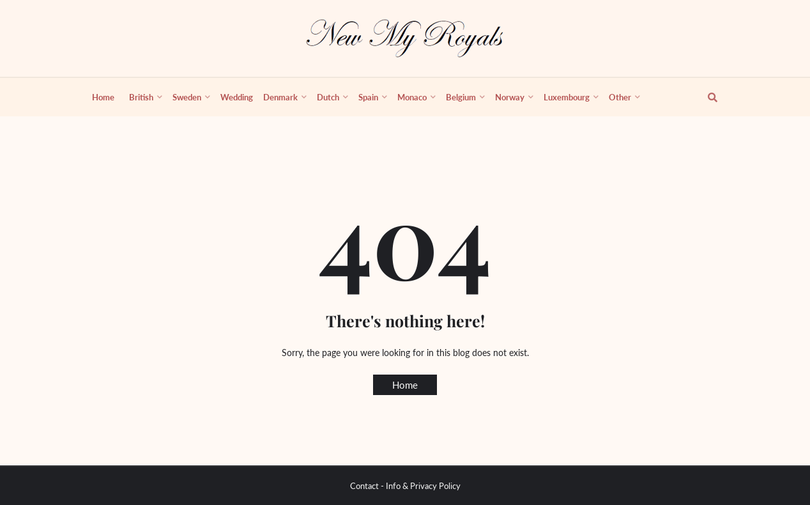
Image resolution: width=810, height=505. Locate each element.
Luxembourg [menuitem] (567, 97)
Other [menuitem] (620, 97)
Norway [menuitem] (509, 97)
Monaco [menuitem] (412, 97)
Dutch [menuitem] (328, 97)
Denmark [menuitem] (280, 97)
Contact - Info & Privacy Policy (405, 486)
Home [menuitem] (103, 97)
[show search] (705, 97)
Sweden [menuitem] (186, 97)
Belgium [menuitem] (461, 97)
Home (405, 385)
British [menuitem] (141, 97)
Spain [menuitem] (368, 97)
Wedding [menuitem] (236, 97)
